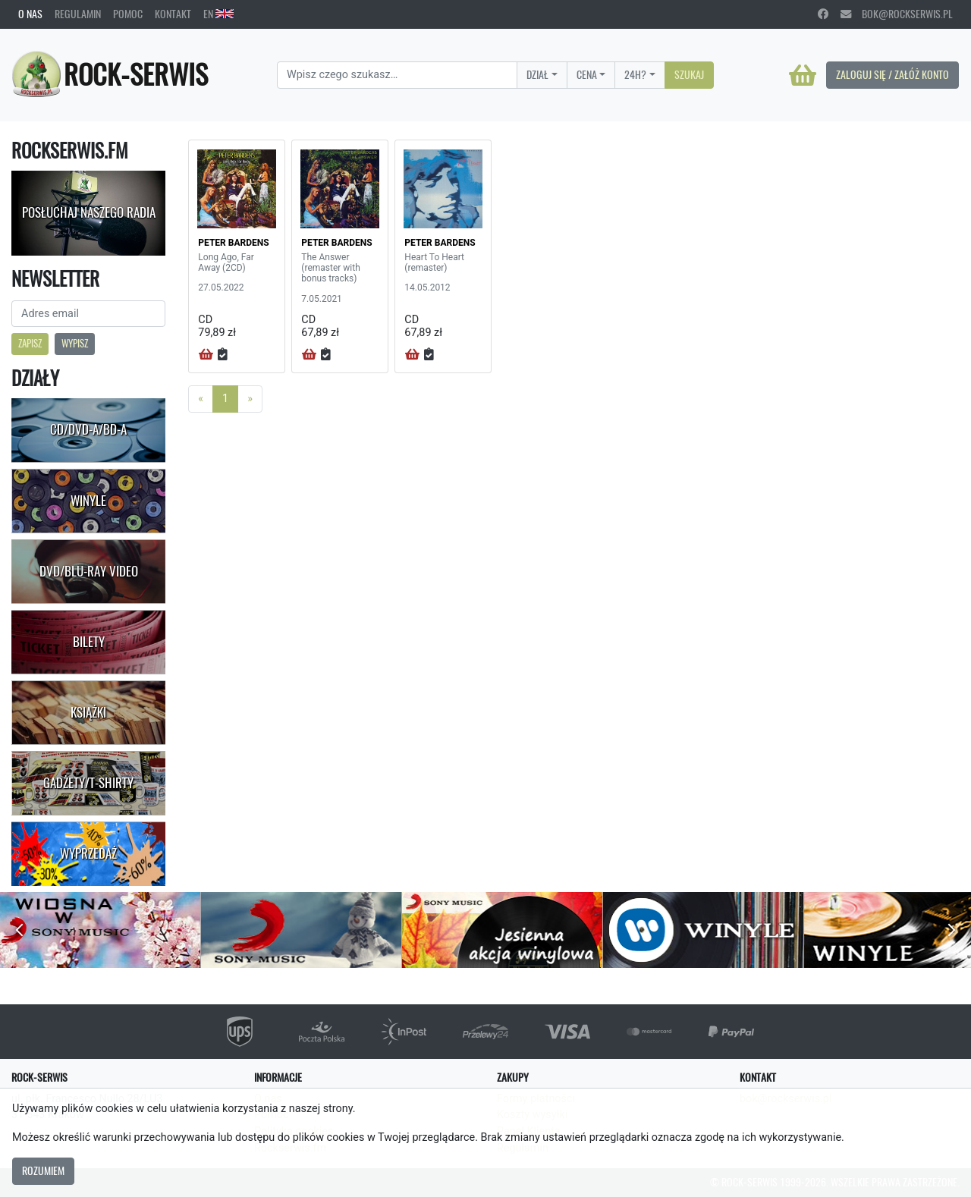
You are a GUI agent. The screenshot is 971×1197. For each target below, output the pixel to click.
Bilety (89, 642)
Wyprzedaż (88, 853)
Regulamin (78, 13)
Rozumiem (43, 1170)
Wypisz (74, 343)
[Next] (249, 399)
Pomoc (128, 13)
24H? (635, 74)
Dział (537, 74)
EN (218, 13)
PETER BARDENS (233, 242)
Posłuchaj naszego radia (89, 212)
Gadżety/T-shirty (88, 783)
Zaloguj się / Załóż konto (892, 74)
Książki (88, 712)
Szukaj (689, 74)
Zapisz (30, 343)
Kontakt (173, 13)
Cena (587, 74)
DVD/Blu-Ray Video (88, 571)
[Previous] (200, 399)
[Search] (397, 75)
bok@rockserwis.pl (897, 13)
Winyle (88, 501)
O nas (30, 13)
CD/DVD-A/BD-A (88, 429)
